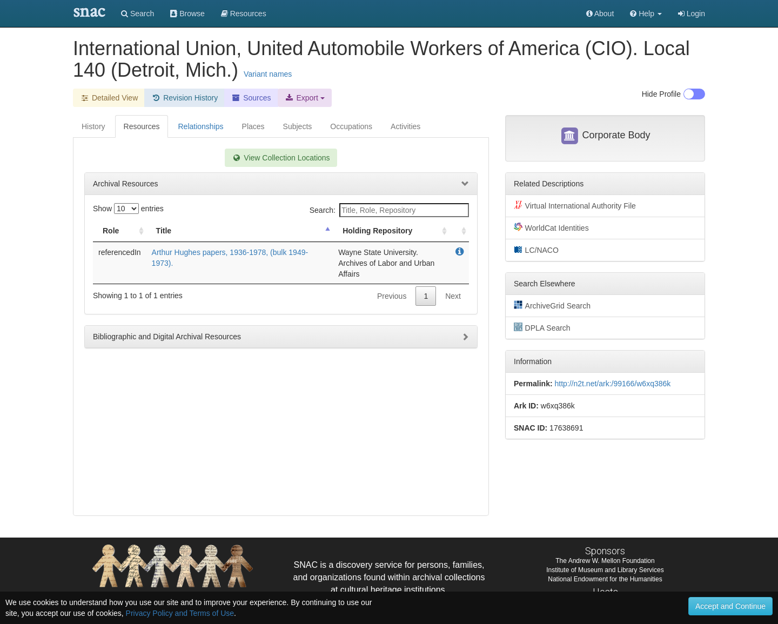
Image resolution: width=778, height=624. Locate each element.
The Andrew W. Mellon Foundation (604, 561)
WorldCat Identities (551, 227)
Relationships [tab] (200, 126)
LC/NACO (536, 249)
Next (453, 296)
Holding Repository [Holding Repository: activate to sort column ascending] (377, 230)
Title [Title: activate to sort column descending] (164, 230)
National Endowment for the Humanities (605, 579)
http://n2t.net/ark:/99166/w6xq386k (612, 383)
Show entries (128, 208)
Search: (389, 210)
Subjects (297, 126)
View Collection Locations (281, 157)
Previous (391, 296)
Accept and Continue (730, 606)
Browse (187, 13)
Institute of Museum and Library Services (604, 570)
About (600, 13)
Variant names (268, 74)
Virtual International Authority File (575, 205)
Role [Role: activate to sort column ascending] (111, 230)
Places (253, 126)
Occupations (351, 126)
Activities (405, 126)
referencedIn (119, 252)
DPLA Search (542, 327)
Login (691, 13)
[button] (646, 13)
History (93, 126)
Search (137, 13)
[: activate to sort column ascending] (459, 231)
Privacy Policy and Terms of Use (180, 613)
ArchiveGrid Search (552, 305)
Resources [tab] (142, 126)
